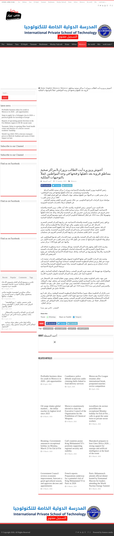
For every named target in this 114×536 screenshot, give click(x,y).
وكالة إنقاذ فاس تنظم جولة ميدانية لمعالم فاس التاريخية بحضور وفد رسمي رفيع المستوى (18, 324)
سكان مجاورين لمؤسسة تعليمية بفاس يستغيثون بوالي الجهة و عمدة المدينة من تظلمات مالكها (17, 294)
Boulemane (51, 2)
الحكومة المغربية (48, 328)
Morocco (82, 2)
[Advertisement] (57, 66)
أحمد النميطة (47, 181)
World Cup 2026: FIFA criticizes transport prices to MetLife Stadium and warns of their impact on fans (18, 136)
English (49, 88)
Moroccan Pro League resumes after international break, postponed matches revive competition (98, 381)
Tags (31, 277)
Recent (4, 277)
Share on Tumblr (65, 317)
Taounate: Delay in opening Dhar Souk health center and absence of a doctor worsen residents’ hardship (18, 128)
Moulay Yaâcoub (61, 2)
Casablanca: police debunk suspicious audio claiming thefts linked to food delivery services (75, 380)
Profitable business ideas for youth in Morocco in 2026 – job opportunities (51, 378)
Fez (19, 2)
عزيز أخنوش (72, 328)
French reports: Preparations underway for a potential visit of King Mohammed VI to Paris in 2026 (75, 478)
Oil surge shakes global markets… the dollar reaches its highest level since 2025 (51, 410)
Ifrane (70, 2)
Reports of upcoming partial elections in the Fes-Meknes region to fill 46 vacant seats (18, 122)
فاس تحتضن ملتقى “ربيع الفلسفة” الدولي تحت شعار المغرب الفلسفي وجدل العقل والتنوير (17, 304)
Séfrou (75, 2)
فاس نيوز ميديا (46, 308)
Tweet (43, 317)
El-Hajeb (36, 2)
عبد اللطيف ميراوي (61, 328)
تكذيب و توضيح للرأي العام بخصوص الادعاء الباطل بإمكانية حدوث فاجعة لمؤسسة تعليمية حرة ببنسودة (18, 284)
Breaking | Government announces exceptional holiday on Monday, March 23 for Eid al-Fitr (51, 445)
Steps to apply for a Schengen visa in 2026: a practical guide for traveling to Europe (18, 116)
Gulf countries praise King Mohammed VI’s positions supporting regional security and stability (74, 446)
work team (102, 2)
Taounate (43, 2)
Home (41, 88)
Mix (95, 2)
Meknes (24, 2)
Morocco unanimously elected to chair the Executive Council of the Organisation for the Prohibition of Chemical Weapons (75, 412)
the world (89, 2)
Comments (23, 277)
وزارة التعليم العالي (83, 328)
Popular (13, 277)
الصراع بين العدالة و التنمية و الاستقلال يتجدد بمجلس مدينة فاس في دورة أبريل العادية (18, 314)
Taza (30, 2)
